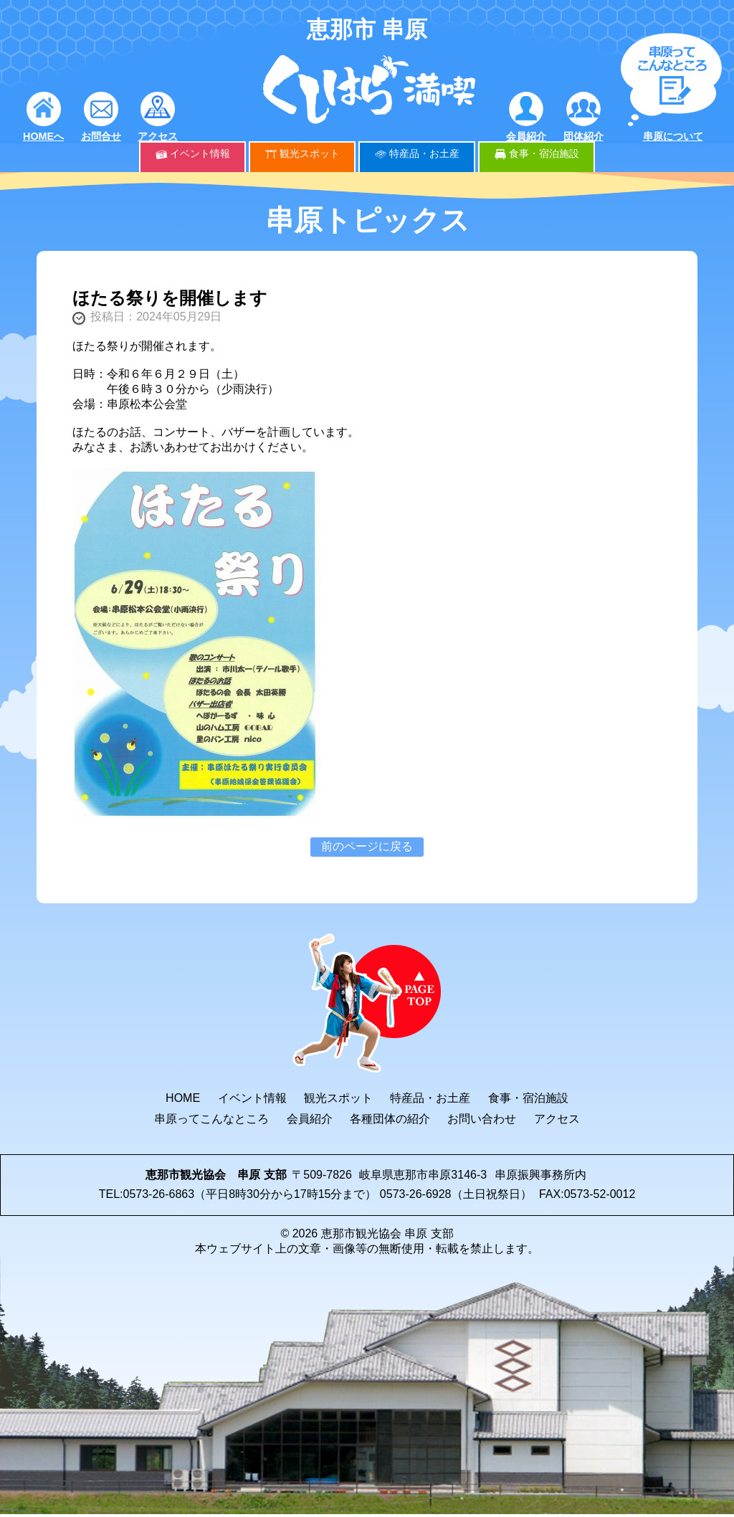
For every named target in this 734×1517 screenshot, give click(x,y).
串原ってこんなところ (211, 1119)
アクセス (158, 136)
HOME (183, 1098)
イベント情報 (200, 153)
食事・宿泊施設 (544, 153)
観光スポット (310, 153)
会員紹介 (526, 136)
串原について (673, 136)
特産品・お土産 (424, 153)
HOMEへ (43, 136)
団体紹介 (583, 136)
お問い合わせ (481, 1119)
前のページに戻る (367, 846)
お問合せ (101, 136)
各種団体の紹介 (390, 1119)
